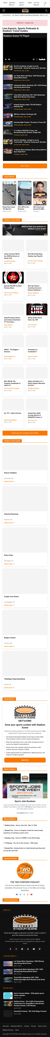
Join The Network (36, 4)
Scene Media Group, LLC (26, 1034)
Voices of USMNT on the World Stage (22, 838)
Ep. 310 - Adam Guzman (12, 413)
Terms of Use (42, 1026)
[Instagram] (24, 895)
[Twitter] (20, 895)
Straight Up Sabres (33, 388)
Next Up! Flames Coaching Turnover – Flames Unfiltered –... (35, 288)
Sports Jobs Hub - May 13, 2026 (21, 825)
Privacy (33, 1026)
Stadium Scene (19, 1001)
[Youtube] (31, 895)
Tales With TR (8, 325)
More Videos (25, 166)
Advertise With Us (12, 4)
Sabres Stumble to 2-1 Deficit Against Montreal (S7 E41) (36, 383)
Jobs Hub (6, 1026)
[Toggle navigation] (46, 10)
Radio (30, 3)
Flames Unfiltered (33, 293)
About (5, 3)
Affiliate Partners (8, 1030)
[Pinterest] (22, 949)
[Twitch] (40, 949)
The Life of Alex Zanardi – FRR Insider (21, 843)
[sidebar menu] (4, 10)
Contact (26, 1026)
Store (17, 1030)
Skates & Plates (33, 356)
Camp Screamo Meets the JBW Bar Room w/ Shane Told (12, 256)
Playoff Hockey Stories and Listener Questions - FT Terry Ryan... (12, 320)
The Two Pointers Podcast (25, 882)
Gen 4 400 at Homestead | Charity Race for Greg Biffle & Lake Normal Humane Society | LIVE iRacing (29, 1003)
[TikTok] (27, 895)
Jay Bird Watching (9, 261)
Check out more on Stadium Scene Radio (25, 433)
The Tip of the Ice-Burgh (35, 261)
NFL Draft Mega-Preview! (38, 1011)
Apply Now (25, 760)
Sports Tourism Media (22, 993)
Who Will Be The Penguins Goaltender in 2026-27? (12, 383)
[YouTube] (34, 949)
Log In (45, 4)
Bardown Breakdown (10, 420)
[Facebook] (17, 895)
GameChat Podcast (21, 1011)
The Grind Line (32, 324)
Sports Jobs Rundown (25, 801)
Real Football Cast (9, 356)
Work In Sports (21, 4)
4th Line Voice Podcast (11, 293)
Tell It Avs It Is (32, 420)
